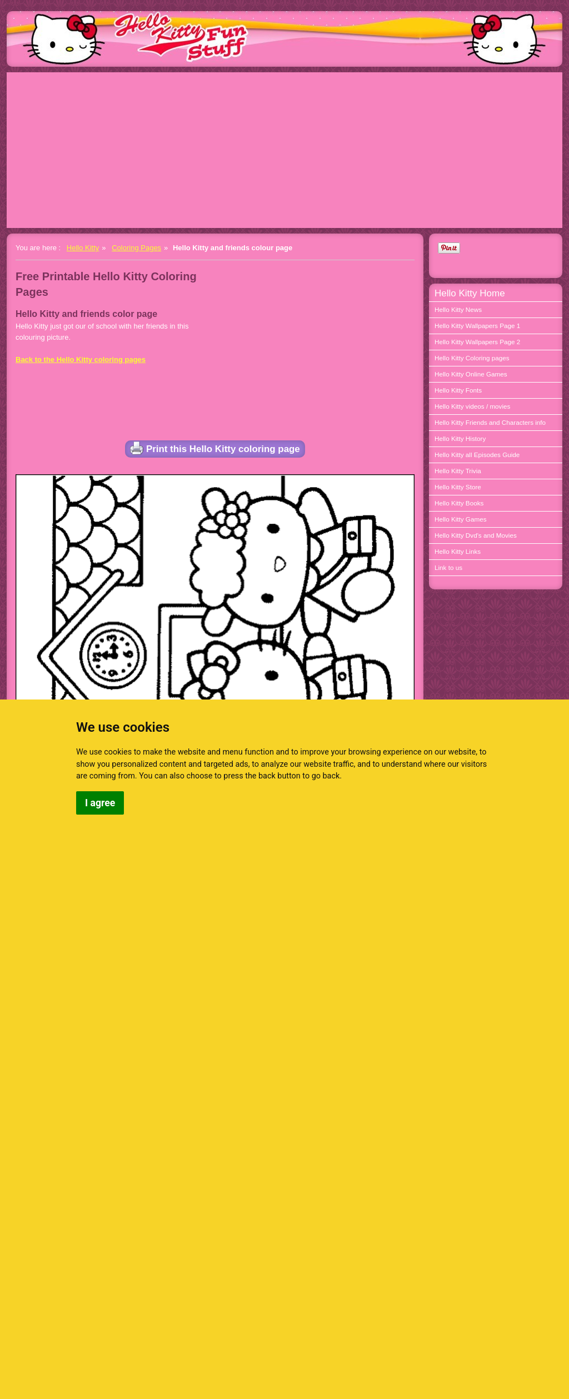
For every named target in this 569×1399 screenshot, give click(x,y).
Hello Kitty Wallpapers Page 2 (477, 341)
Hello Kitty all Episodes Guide (477, 454)
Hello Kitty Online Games (471, 374)
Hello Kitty (83, 248)
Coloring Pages (136, 248)
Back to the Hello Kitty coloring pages (81, 359)
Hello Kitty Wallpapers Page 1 (477, 325)
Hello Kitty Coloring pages (472, 357)
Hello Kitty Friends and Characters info (490, 422)
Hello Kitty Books (459, 503)
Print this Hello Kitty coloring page (215, 448)
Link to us (448, 567)
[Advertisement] (284, 150)
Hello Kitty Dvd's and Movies (476, 535)
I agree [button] (100, 802)
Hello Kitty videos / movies (472, 406)
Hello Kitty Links (458, 551)
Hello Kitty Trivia (458, 470)
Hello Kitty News (458, 309)
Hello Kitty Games (461, 519)
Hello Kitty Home (470, 293)
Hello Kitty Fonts (458, 390)
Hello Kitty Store (458, 486)
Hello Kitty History (460, 438)
